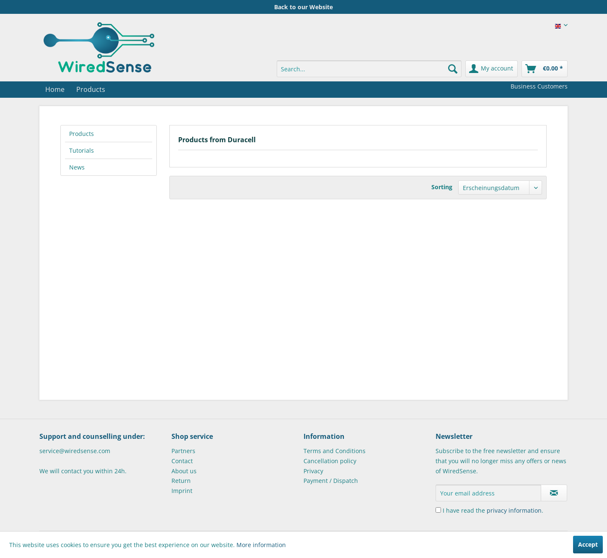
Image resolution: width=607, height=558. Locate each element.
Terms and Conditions (335, 451)
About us (184, 471)
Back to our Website (303, 7)
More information (261, 545)
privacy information (514, 510)
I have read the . (493, 510)
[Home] (54, 89)
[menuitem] (369, 68)
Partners (183, 451)
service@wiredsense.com (74, 451)
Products (81, 134)
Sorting (441, 187)
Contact (182, 461)
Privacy (313, 471)
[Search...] (369, 68)
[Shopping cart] (544, 68)
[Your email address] (488, 493)
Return (181, 481)
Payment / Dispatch (331, 481)
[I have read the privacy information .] (438, 510)
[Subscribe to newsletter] (554, 493)
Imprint (181, 491)
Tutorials (81, 150)
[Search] (453, 68)
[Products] (90, 89)
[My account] (491, 68)
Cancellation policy (330, 461)
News (77, 167)
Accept (588, 544)
